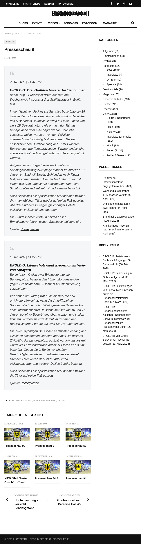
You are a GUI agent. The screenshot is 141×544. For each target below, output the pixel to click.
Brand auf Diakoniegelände (118, 216)
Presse (10, 41)
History (111, 131)
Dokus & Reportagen (119, 117)
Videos (54, 23)
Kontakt (49, 4)
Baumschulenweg (22, 400)
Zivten (60, 400)
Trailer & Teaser (116, 155)
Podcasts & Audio (113, 99)
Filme (110, 126)
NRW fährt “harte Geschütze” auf (15, 480)
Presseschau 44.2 (46, 478)
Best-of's (112, 69)
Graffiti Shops (31, 4)
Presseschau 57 (76, 445)
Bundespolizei (41, 400)
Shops (23, 23)
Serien (110, 150)
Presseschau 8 (34, 33)
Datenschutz (66, 4)
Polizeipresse (30, 229)
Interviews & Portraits (119, 136)
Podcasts (71, 23)
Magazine (110, 23)
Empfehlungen (111, 55)
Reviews (108, 109)
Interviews (112, 74)
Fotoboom (90, 23)
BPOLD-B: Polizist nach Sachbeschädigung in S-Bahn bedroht (117, 260)
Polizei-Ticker (110, 166)
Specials (111, 84)
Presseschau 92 (14, 445)
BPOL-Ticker (109, 245)
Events (38, 23)
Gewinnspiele (110, 89)
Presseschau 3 (44, 445)
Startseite (12, 4)
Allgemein (108, 51)
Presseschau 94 (76, 478)
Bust (53, 400)
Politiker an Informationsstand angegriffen (113, 182)
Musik (110, 145)
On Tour (111, 79)
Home (8, 33)
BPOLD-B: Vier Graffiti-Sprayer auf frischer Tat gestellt (116, 339)
